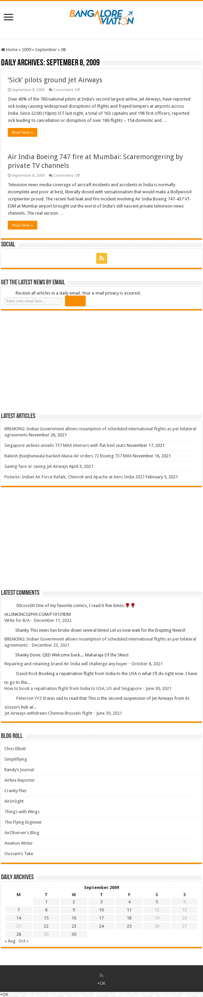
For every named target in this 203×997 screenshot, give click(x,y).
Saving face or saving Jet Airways (36, 466)
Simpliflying (15, 759)
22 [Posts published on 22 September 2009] (46, 926)
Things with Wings (22, 811)
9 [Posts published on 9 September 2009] (74, 909)
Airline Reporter (19, 780)
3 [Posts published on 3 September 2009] (101, 901)
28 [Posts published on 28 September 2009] (18, 934)
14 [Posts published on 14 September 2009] (18, 917)
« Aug (10, 941)
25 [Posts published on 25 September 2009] (129, 926)
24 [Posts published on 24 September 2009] (101, 926)
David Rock (27, 673)
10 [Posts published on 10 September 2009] (101, 909)
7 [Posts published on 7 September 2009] (18, 909)
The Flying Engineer (23, 822)
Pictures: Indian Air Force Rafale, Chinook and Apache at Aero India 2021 (74, 476)
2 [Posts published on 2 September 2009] (74, 901)
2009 (26, 49)
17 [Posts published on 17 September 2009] (101, 917)
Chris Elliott (15, 748)
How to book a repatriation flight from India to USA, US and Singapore (73, 688)
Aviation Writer (18, 843)
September (46, 49)
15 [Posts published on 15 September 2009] (46, 917)
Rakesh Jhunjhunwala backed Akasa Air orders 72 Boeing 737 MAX (68, 455)
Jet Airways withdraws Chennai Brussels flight (48, 713)
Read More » (22, 132)
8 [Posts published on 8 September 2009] (46, 909)
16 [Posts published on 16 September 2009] (74, 917)
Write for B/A (17, 620)
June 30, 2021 (158, 688)
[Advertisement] (52, 361)
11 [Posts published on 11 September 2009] (129, 909)
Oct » (23, 941)
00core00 (25, 605)
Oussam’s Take (18, 853)
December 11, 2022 (53, 620)
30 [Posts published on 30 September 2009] (74, 934)
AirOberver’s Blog (21, 832)
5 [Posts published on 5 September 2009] (157, 901)
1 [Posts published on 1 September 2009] (46, 901)
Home (9, 49)
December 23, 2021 (50, 645)
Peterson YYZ (29, 698)
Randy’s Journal (19, 769)
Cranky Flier (15, 790)
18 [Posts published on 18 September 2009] (129, 917)
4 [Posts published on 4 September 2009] (129, 901)
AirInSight (14, 801)
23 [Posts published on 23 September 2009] (74, 926)
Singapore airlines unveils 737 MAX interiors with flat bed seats (65, 445)
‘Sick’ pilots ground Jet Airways (55, 80)
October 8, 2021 (147, 663)
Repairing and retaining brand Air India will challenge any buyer (65, 663)
